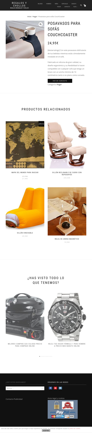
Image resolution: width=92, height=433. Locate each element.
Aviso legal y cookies (56, 398)
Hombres (48, 4)
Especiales (65, 4)
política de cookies (74, 428)
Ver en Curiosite (60, 81)
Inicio (29, 16)
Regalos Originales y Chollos (19, 8)
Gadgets (73, 4)
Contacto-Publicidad (14, 399)
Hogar (59, 6)
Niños (56, 4)
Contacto (67, 6)
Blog (75, 6)
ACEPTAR (46, 430)
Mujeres (40, 4)
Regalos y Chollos (19, 4)
